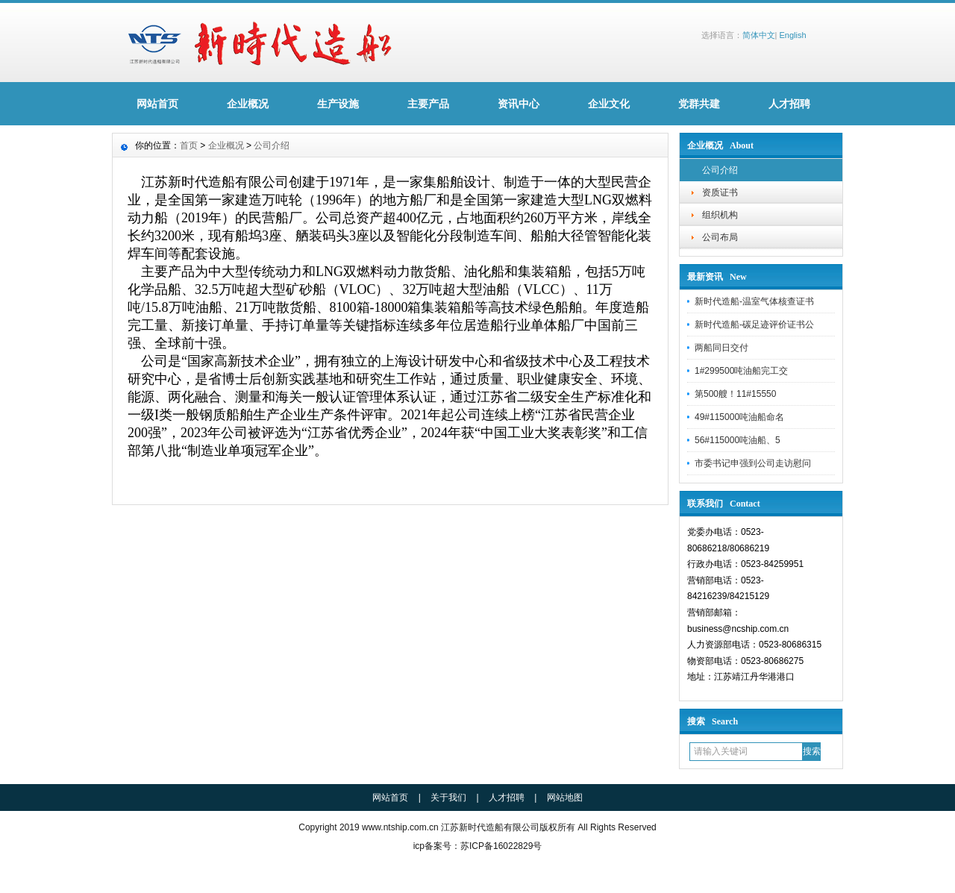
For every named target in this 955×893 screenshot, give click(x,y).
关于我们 (448, 797)
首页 (189, 145)
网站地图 (565, 797)
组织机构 (720, 215)
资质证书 (720, 192)
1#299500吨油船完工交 (741, 371)
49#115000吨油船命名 (739, 417)
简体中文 (758, 35)
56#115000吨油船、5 (737, 440)
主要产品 (428, 104)
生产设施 (338, 104)
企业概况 (248, 104)
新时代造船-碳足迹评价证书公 (754, 324)
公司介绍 (720, 170)
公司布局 (720, 237)
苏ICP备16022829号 (501, 846)
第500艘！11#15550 (735, 394)
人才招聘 (789, 104)
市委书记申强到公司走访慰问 (753, 463)
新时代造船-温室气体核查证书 (754, 301)
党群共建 (699, 104)
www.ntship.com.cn (400, 827)
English (792, 35)
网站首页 (157, 104)
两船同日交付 (721, 347)
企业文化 (609, 104)
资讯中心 (518, 104)
